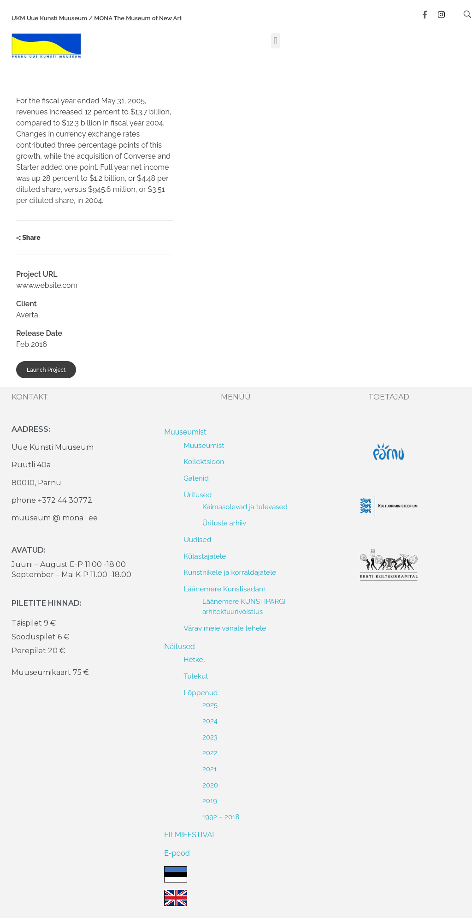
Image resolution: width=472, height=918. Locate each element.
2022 (210, 753)
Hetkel (194, 659)
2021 (209, 769)
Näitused (179, 646)
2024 (210, 721)
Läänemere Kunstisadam (224, 588)
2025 (210, 705)
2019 (209, 801)
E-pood (176, 853)
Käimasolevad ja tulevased (245, 507)
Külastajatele (204, 556)
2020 (210, 785)
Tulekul (195, 676)
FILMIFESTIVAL (190, 834)
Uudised (197, 539)
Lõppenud (200, 692)
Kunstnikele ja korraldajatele (229, 572)
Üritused (197, 494)
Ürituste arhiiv (224, 523)
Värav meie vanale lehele (224, 628)
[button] (275, 40)
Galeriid (196, 478)
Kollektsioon (203, 461)
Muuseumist (185, 432)
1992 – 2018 (221, 817)
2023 (210, 737)
